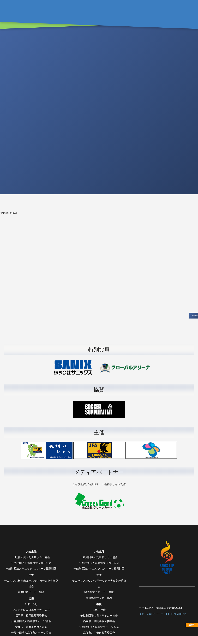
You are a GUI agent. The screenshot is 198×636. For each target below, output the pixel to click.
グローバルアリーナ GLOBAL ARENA (162, 614)
